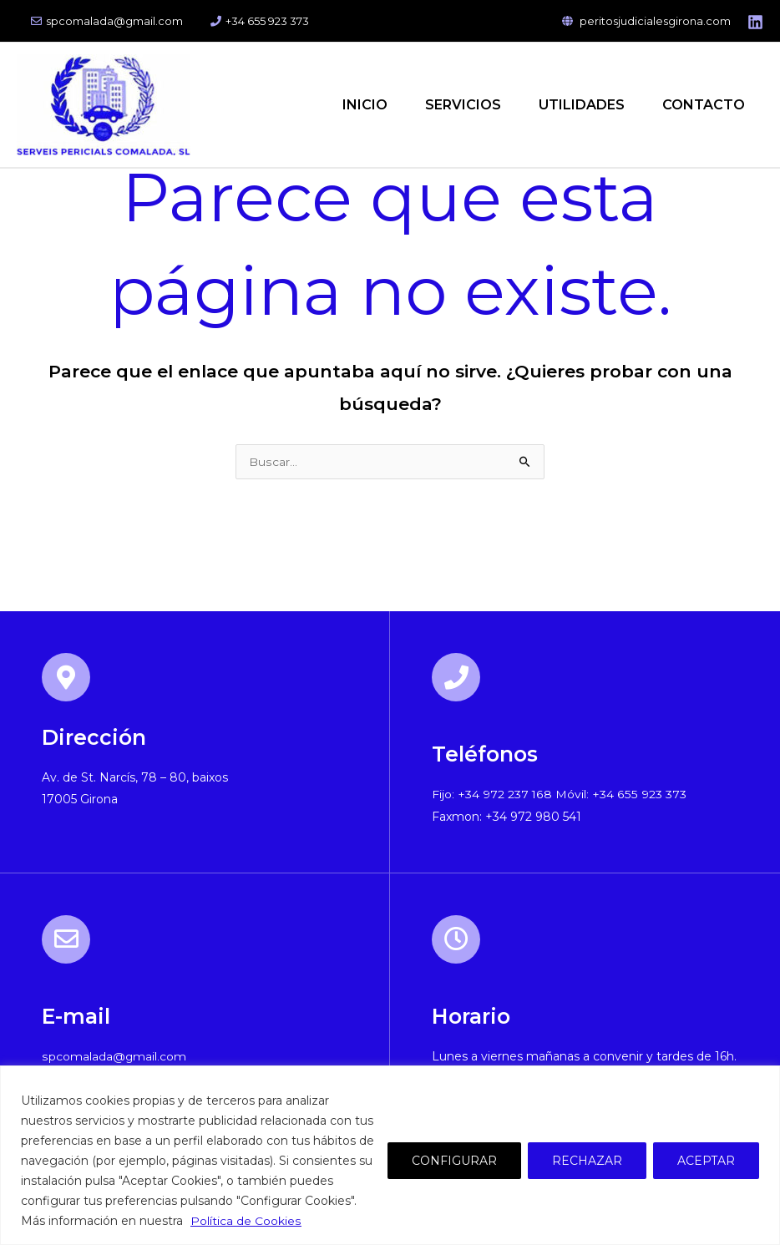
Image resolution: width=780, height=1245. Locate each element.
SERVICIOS (452, 105)
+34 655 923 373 (250, 21)
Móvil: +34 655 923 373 (619, 795)
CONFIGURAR (454, 1160)
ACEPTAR (706, 1160)
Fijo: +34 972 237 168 (492, 795)
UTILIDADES (575, 105)
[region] (390, 1155)
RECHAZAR (587, 1160)
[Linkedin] (755, 22)
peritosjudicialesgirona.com (646, 21)
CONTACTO (701, 105)
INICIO (349, 105)
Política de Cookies (245, 1220)
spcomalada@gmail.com (104, 21)
